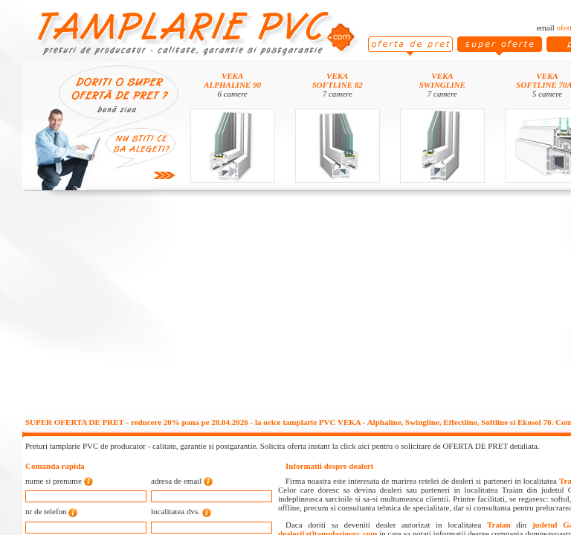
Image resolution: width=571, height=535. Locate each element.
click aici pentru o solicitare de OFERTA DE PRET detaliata (439, 445)
